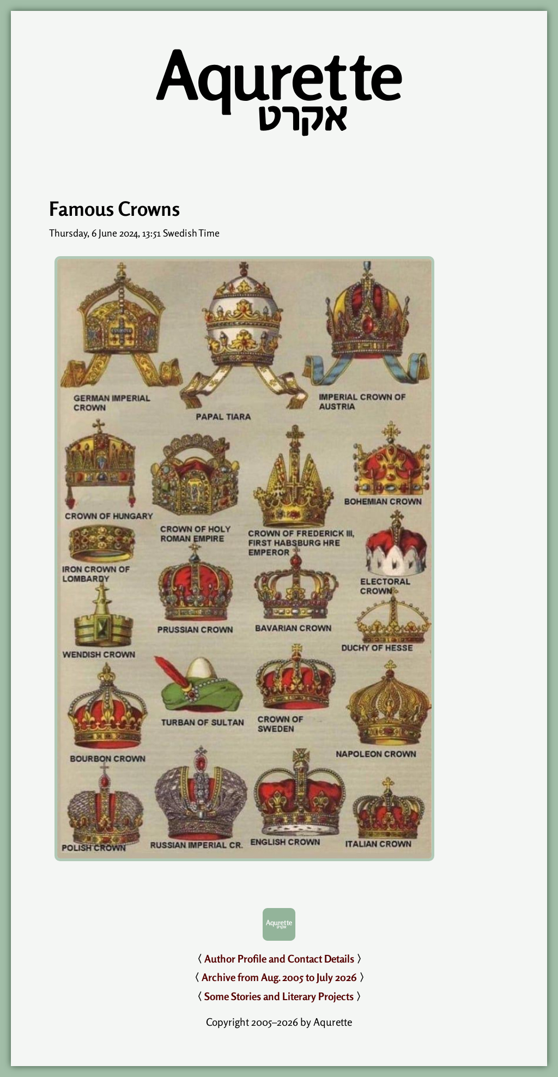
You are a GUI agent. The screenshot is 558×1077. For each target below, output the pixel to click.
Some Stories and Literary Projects (279, 996)
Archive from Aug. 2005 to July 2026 (279, 977)
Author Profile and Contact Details (279, 958)
